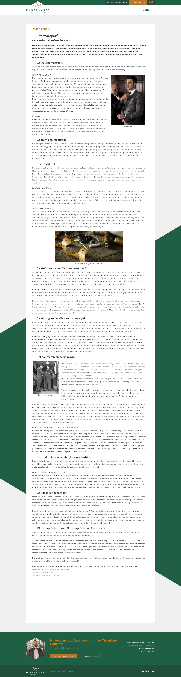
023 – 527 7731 (148, 652)
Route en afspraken (145, 649)
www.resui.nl (76, 648)
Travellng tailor (90, 656)
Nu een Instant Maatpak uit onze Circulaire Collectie (83, 642)
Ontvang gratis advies (42, 572)
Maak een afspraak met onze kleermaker (51, 569)
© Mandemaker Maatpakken (60, 671)
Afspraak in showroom (64, 656)
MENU (149, 10)
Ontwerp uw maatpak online (45, 575)
